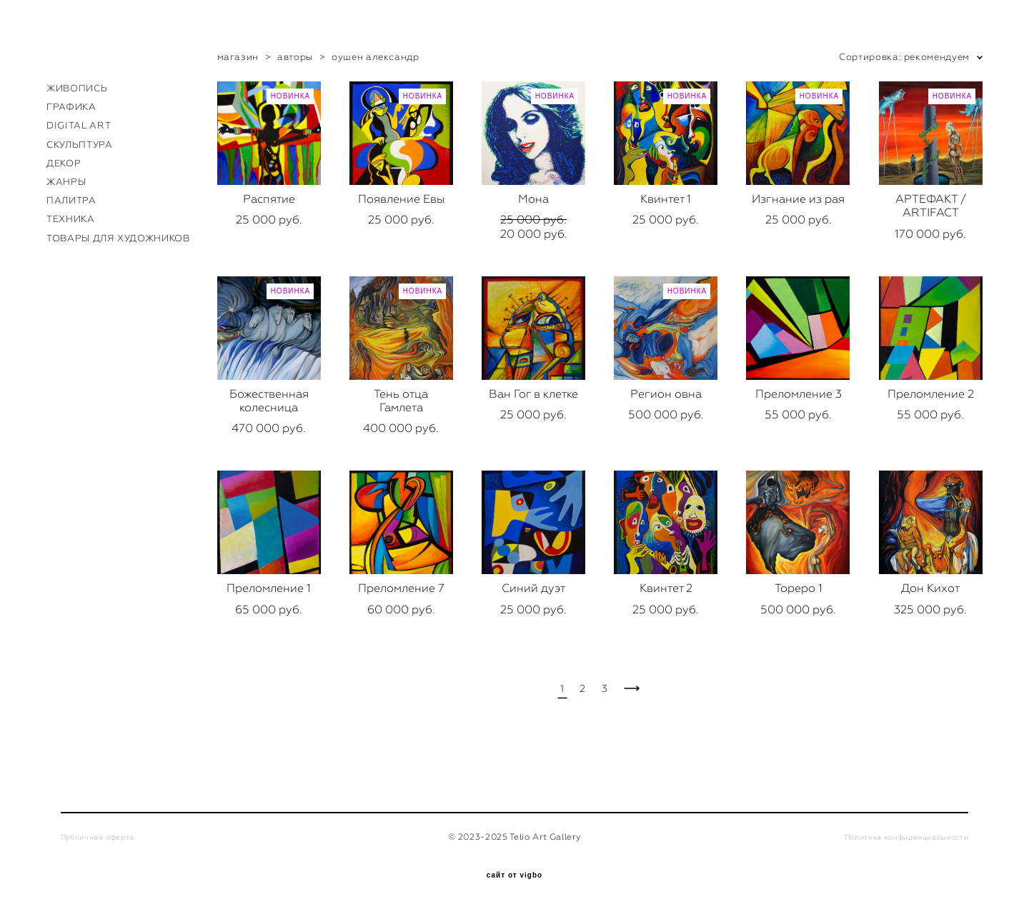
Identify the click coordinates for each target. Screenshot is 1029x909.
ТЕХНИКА (70, 219)
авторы (295, 56)
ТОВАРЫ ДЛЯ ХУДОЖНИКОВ (118, 238)
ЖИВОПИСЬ (76, 88)
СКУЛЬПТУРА (79, 144)
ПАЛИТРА (71, 200)
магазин (238, 56)
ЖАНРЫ (66, 181)
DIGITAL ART (78, 125)
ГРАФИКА (71, 106)
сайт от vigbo (514, 875)
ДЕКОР (63, 163)
